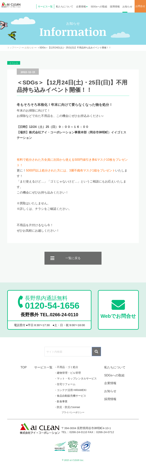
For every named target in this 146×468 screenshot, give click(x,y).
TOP (24, 367)
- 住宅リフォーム (65, 384)
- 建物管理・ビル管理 (68, 372)
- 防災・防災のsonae (67, 407)
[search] (67, 352)
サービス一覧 (45, 6)
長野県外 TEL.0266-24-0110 (49, 314)
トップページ (14, 47)
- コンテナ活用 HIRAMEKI (70, 390)
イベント (13, 63)
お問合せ (140, 6)
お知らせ (127, 6)
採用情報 (115, 6)
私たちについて (64, 6)
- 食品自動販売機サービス (70, 395)
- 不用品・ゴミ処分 (66, 367)
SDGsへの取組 (99, 6)
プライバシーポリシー (73, 412)
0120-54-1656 (52, 302)
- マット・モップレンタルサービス (76, 378)
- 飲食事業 (61, 401)
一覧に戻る (73, 261)
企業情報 (82, 6)
